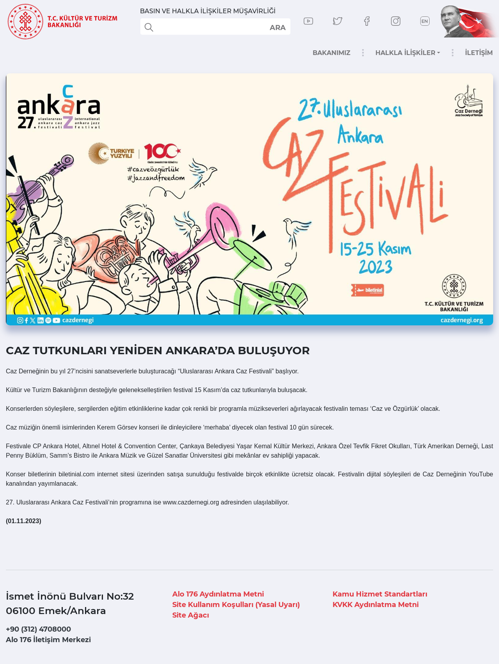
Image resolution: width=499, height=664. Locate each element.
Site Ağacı (190, 615)
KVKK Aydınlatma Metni (376, 604)
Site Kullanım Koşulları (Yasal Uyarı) (236, 604)
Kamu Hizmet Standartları (380, 594)
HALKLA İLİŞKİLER (405, 53)
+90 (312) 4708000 (38, 629)
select (277, 27)
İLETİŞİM (479, 53)
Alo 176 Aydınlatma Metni (218, 594)
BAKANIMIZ (331, 53)
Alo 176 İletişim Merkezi (48, 640)
